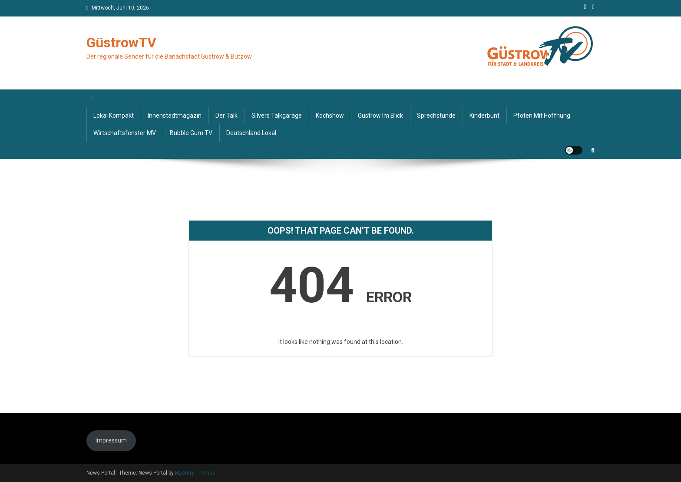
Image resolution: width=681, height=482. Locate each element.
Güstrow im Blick (380, 115)
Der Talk (226, 115)
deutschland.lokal (251, 132)
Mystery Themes (195, 473)
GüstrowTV (121, 42)
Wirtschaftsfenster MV (124, 132)
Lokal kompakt (113, 115)
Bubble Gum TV (191, 132)
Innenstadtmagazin (175, 115)
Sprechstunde (436, 115)
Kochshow (330, 115)
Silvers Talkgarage (276, 115)
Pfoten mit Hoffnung (541, 115)
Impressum (111, 440)
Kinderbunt (484, 115)
